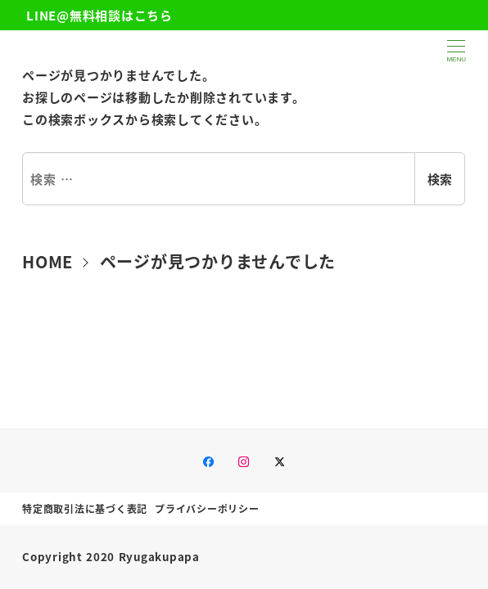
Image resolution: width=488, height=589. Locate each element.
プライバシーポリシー (207, 508)
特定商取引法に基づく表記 (84, 508)
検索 (439, 178)
